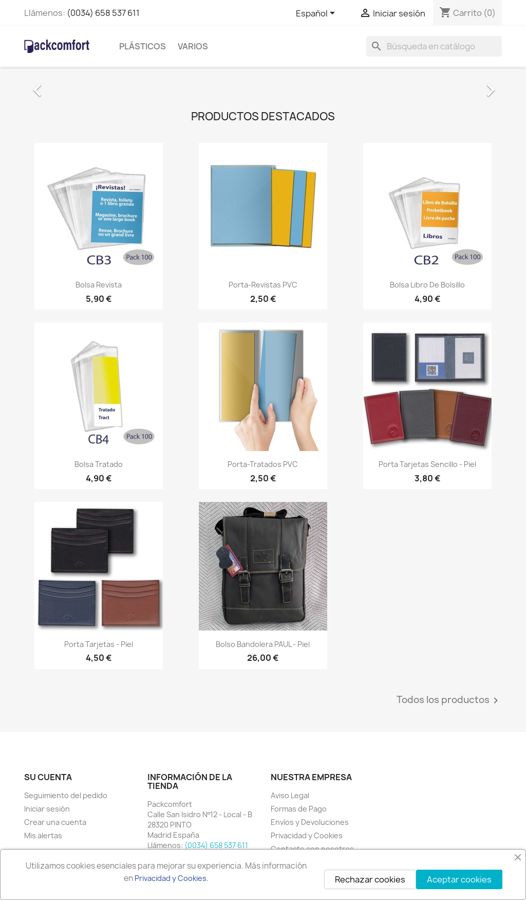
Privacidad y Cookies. (172, 878)
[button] (60, 85)
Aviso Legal (290, 795)
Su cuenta (48, 777)
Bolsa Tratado (98, 464)
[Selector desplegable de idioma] (317, 14)
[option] (263, 85)
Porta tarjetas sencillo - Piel (427, 464)
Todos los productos (449, 700)
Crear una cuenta (55, 822)
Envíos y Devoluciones (310, 822)
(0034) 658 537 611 (103, 13)
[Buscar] (434, 46)
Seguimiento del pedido (65, 795)
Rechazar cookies (370, 879)
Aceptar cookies (459, 879)
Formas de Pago (299, 809)
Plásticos (142, 46)
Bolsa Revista (99, 285)
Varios (193, 46)
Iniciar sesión (47, 809)
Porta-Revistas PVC (263, 285)
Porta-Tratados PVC (263, 464)
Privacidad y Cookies (307, 835)
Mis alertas (43, 835)
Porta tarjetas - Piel (98, 644)
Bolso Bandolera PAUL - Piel (263, 644)
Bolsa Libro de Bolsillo (427, 285)
